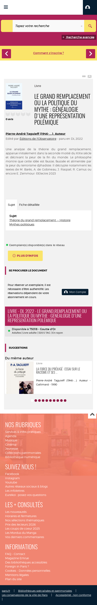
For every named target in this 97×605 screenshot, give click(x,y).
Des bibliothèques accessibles (26, 562)
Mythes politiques (21, 224)
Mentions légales (17, 575)
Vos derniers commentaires (24, 537)
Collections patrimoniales (23, 453)
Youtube (11, 482)
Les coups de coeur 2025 (22, 528)
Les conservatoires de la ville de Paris (24, 595)
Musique (11, 440)
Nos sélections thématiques (24, 520)
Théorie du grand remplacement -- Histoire (39, 220)
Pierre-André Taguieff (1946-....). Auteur (36, 134)
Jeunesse (11, 448)
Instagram (12, 478)
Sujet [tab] (11, 205)
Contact (19, 554)
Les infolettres (14, 490)
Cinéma (10, 444)
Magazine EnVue (17, 558)
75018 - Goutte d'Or (43, 329)
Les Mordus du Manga (20, 533)
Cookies (10, 570)
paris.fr (6, 590)
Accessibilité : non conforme (73, 595)
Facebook (12, 474)
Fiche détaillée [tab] (29, 205)
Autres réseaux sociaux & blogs (26, 486)
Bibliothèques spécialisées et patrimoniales (45, 590)
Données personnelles (34, 570)
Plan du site (13, 579)
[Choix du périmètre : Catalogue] (7, 26)
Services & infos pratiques (23, 432)
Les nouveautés (16, 512)
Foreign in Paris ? (17, 566)
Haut (92, 415)
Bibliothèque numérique (22, 457)
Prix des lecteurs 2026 (20, 524)
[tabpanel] (48, 220)
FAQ (8, 554)
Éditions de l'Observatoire (38, 138)
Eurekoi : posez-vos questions (25, 495)
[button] (90, 7)
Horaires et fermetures (20, 516)
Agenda (10, 436)
